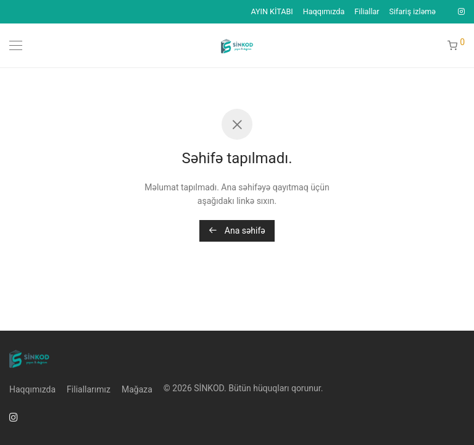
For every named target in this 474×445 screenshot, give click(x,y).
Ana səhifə (237, 230)
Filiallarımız (88, 389)
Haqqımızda (324, 12)
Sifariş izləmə (412, 12)
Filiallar (366, 12)
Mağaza (137, 389)
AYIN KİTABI (272, 12)
